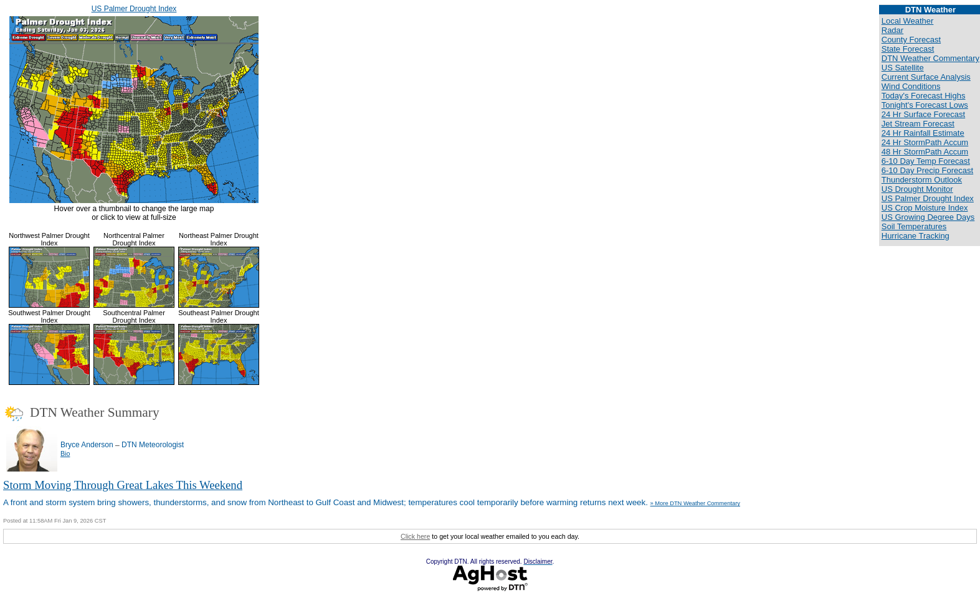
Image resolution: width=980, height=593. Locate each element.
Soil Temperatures (914, 226)
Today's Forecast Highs (924, 95)
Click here (415, 536)
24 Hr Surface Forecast (923, 114)
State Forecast (908, 49)
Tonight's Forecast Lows (925, 105)
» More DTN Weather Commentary (695, 503)
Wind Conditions (911, 86)
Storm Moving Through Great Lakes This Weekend (122, 484)
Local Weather (908, 21)
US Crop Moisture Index (925, 207)
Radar (892, 30)
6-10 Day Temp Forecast (926, 161)
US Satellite (903, 67)
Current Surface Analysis (926, 77)
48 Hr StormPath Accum (925, 151)
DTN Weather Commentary (930, 58)
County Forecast (911, 39)
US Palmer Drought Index (134, 8)
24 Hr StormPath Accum (925, 142)
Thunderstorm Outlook (922, 179)
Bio (65, 453)
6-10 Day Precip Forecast (927, 170)
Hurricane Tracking (915, 235)
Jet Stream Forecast (918, 123)
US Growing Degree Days (928, 217)
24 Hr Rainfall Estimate (923, 133)
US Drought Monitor (917, 189)
